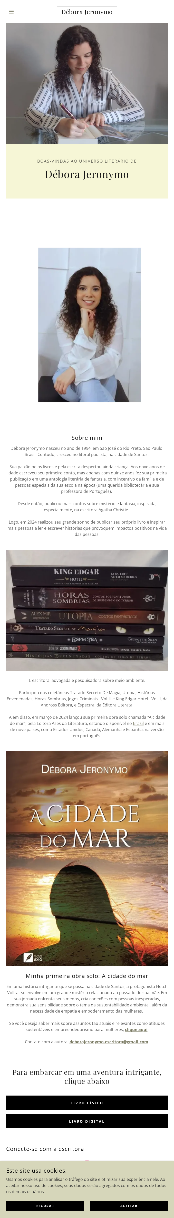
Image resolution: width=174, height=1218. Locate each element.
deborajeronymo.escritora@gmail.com (109, 1042)
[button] (18, 11)
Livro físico (87, 1102)
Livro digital (87, 1121)
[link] (87, 11)
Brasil (138, 723)
